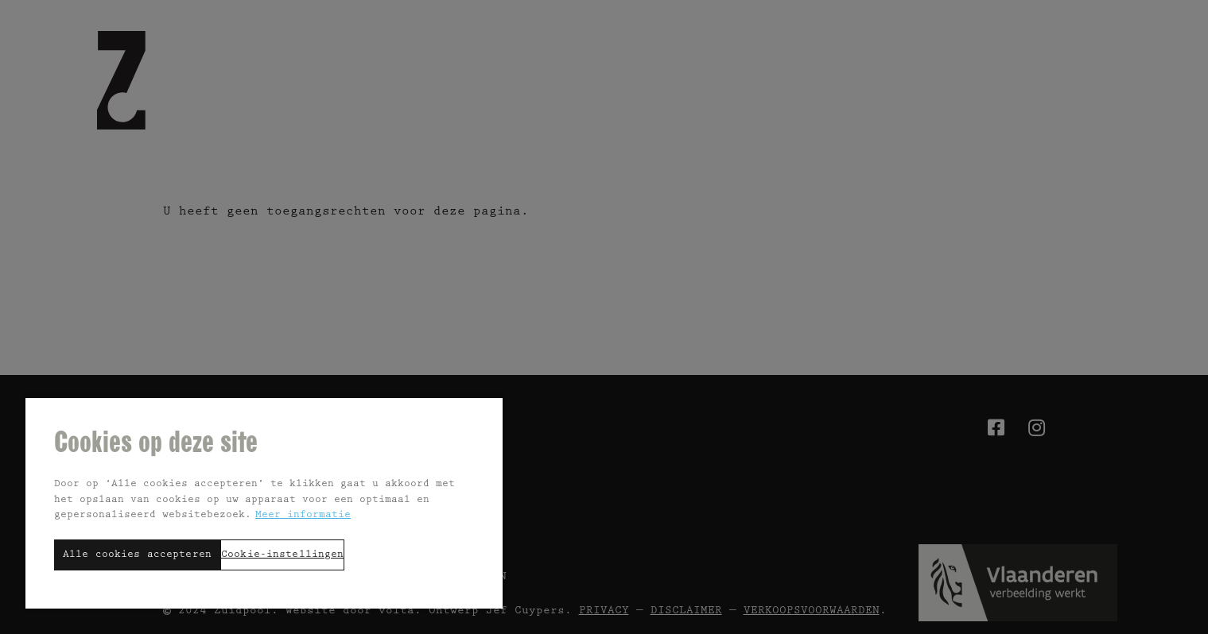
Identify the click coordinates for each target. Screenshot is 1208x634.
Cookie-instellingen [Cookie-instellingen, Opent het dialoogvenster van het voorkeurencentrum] (282, 555)
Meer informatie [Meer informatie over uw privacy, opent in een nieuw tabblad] (303, 515)
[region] (264, 502)
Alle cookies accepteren (137, 555)
